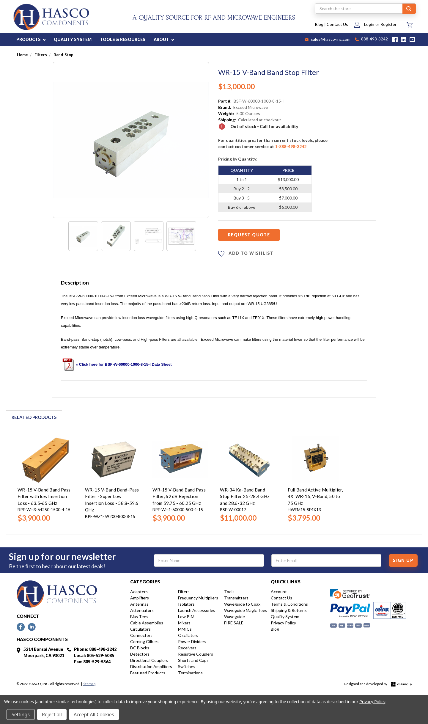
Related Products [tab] (34, 417)
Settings (21, 714)
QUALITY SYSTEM (73, 39)
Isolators (186, 604)
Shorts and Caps (193, 660)
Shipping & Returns (289, 610)
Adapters (139, 591)
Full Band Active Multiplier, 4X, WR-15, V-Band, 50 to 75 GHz (315, 496)
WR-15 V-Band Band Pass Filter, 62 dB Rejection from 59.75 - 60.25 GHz (179, 496)
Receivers (187, 647)
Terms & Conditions (289, 604)
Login (369, 24)
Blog (319, 24)
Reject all (52, 714)
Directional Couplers (149, 660)
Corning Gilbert (144, 641)
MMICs (185, 629)
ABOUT (164, 39)
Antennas (139, 604)
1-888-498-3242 (290, 146)
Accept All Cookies (94, 714)
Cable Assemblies (146, 622)
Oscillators (188, 635)
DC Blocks (139, 647)
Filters (184, 591)
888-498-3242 (371, 39)
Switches (186, 666)
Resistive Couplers (195, 654)
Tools (229, 591)
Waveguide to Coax (242, 604)
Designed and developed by (378, 684)
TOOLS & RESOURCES (122, 39)
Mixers (184, 622)
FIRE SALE (233, 622)
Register (388, 24)
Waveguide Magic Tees (245, 610)
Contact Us (337, 24)
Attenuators (142, 610)
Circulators (140, 629)
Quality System (285, 616)
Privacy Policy (283, 622)
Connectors (141, 635)
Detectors (140, 654)
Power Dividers (192, 641)
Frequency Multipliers (198, 597)
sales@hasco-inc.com (327, 39)
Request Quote (249, 234)
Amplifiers (139, 597)
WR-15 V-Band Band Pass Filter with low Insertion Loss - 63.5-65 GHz (44, 496)
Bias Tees (139, 616)
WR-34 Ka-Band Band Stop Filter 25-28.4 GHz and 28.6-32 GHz (244, 496)
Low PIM (186, 616)
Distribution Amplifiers (151, 666)
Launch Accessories (196, 610)
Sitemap (89, 683)
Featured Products (147, 672)
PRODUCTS (30, 39)
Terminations (190, 672)
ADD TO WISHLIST (245, 254)
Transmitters (236, 597)
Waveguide (234, 616)
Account (279, 591)
